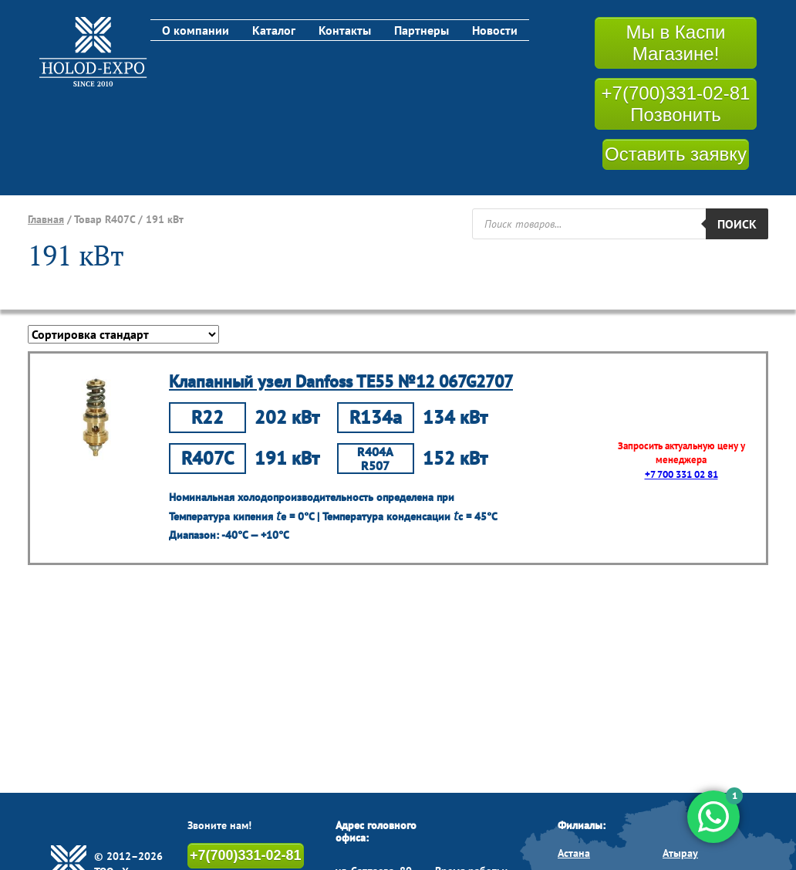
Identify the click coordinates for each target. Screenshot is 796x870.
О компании (195, 30)
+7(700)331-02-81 (246, 855)
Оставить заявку (676, 154)
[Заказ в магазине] (123, 334)
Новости (495, 30)
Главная (46, 219)
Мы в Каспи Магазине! (675, 43)
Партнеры (421, 30)
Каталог (273, 30)
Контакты (345, 30)
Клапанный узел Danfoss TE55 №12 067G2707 (341, 381)
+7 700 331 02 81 (681, 474)
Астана (574, 853)
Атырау (680, 853)
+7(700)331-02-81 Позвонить (676, 104)
